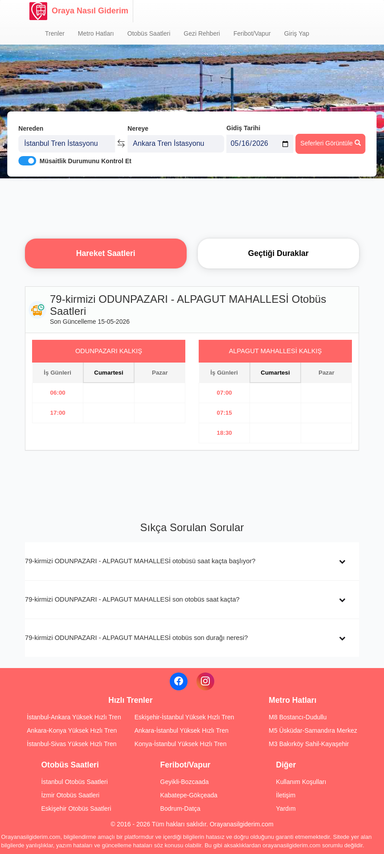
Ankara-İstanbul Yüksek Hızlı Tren (182, 730)
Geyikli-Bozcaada (184, 781)
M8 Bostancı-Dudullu (298, 717)
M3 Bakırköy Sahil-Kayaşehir (309, 743)
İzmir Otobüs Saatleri (70, 795)
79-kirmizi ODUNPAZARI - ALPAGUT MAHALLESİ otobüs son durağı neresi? (136, 637)
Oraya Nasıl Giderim (78, 11)
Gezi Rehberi (202, 33)
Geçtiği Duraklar (278, 253)
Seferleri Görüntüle (330, 143)
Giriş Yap (296, 33)
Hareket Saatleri (105, 253)
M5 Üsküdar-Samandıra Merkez (313, 730)
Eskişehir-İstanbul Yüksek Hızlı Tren (184, 717)
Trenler (55, 33)
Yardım (286, 808)
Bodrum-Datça (180, 808)
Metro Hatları (96, 33)
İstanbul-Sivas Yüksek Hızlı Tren (71, 743)
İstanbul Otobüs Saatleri (74, 781)
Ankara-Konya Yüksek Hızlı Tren (72, 730)
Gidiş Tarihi (243, 128)
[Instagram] (205, 681)
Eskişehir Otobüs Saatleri (76, 808)
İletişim (286, 795)
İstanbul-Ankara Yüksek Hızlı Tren (74, 717)
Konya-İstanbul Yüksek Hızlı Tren (181, 743)
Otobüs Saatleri (149, 33)
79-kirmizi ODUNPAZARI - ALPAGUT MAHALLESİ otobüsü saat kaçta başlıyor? (140, 561)
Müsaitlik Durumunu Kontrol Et (85, 161)
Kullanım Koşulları (301, 781)
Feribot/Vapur (252, 33)
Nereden (30, 128)
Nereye (137, 128)
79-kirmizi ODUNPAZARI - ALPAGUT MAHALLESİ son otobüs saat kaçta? (132, 599)
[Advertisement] (192, 207)
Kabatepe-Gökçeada (188, 795)
